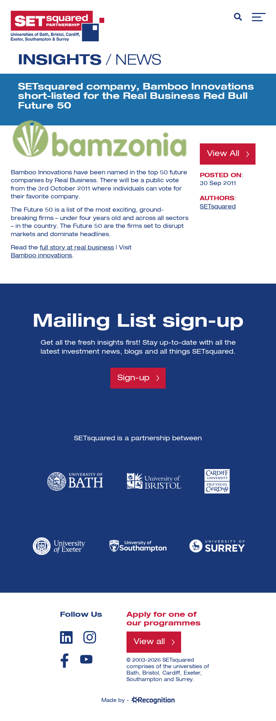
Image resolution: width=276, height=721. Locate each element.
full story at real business (77, 248)
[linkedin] (66, 637)
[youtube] (86, 659)
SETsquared (218, 207)
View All (223, 154)
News (138, 61)
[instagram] (89, 637)
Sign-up (134, 378)
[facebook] (64, 660)
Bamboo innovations (41, 256)
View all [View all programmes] (149, 642)
